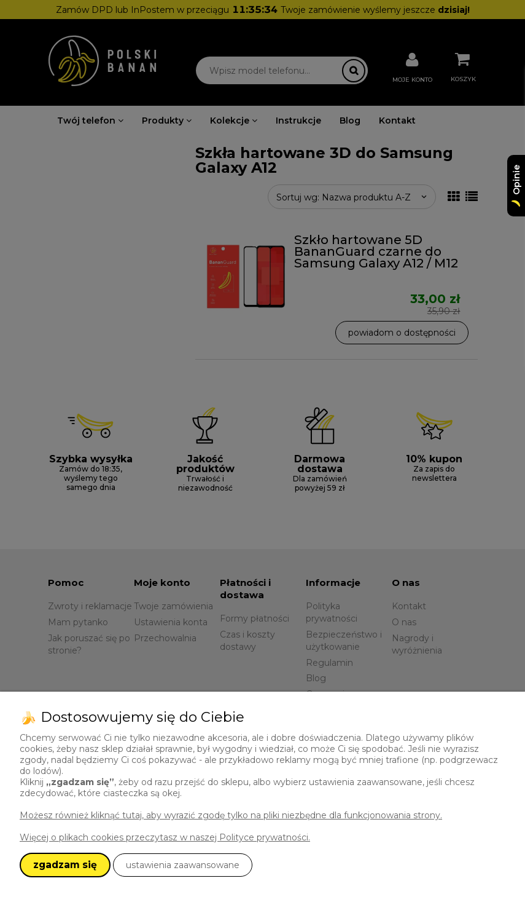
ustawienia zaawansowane (182, 865)
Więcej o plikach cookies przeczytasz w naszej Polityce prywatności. (165, 837)
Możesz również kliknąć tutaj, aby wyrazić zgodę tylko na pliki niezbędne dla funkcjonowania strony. (231, 815)
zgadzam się (65, 865)
